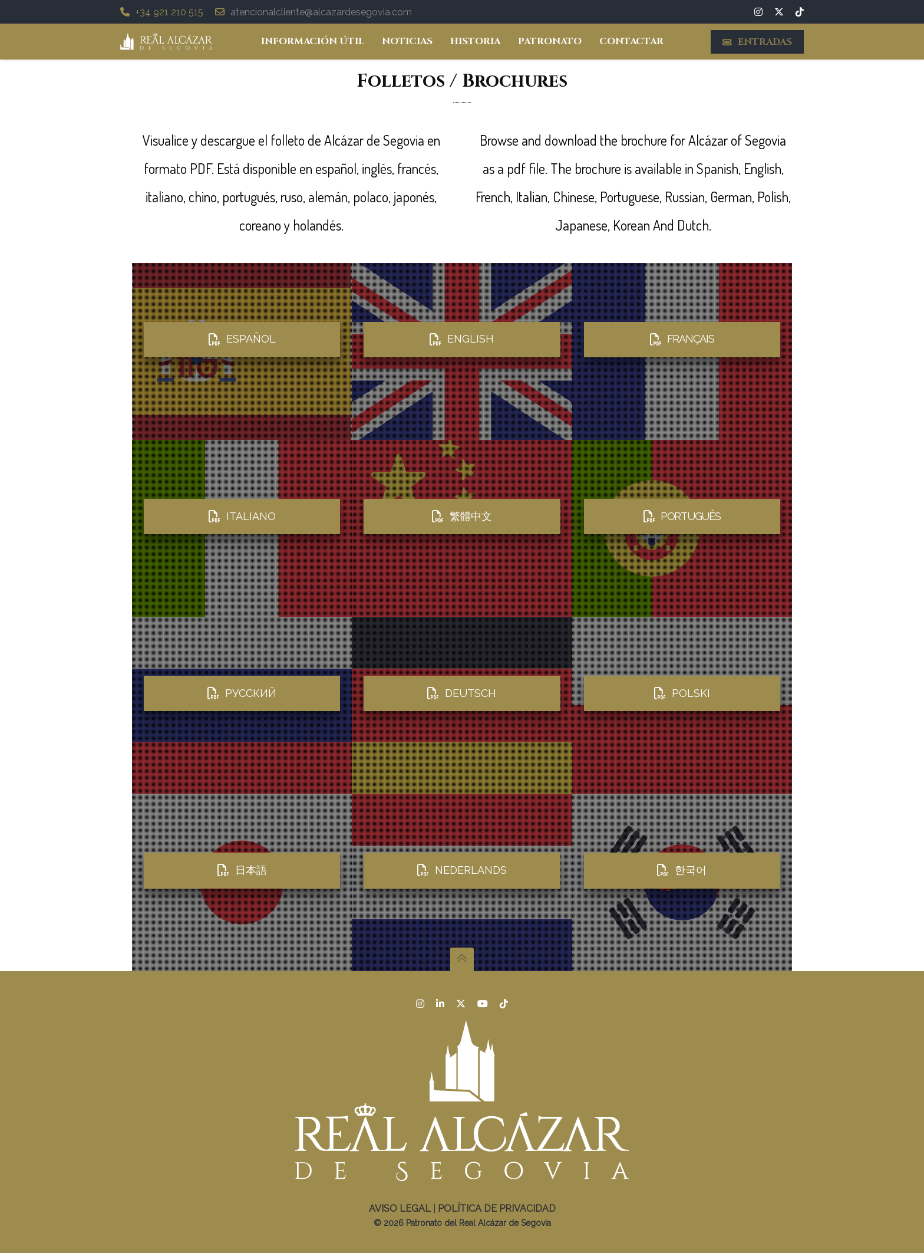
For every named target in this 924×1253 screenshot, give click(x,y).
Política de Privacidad (497, 1208)
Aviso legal (400, 1208)
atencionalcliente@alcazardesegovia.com (313, 12)
